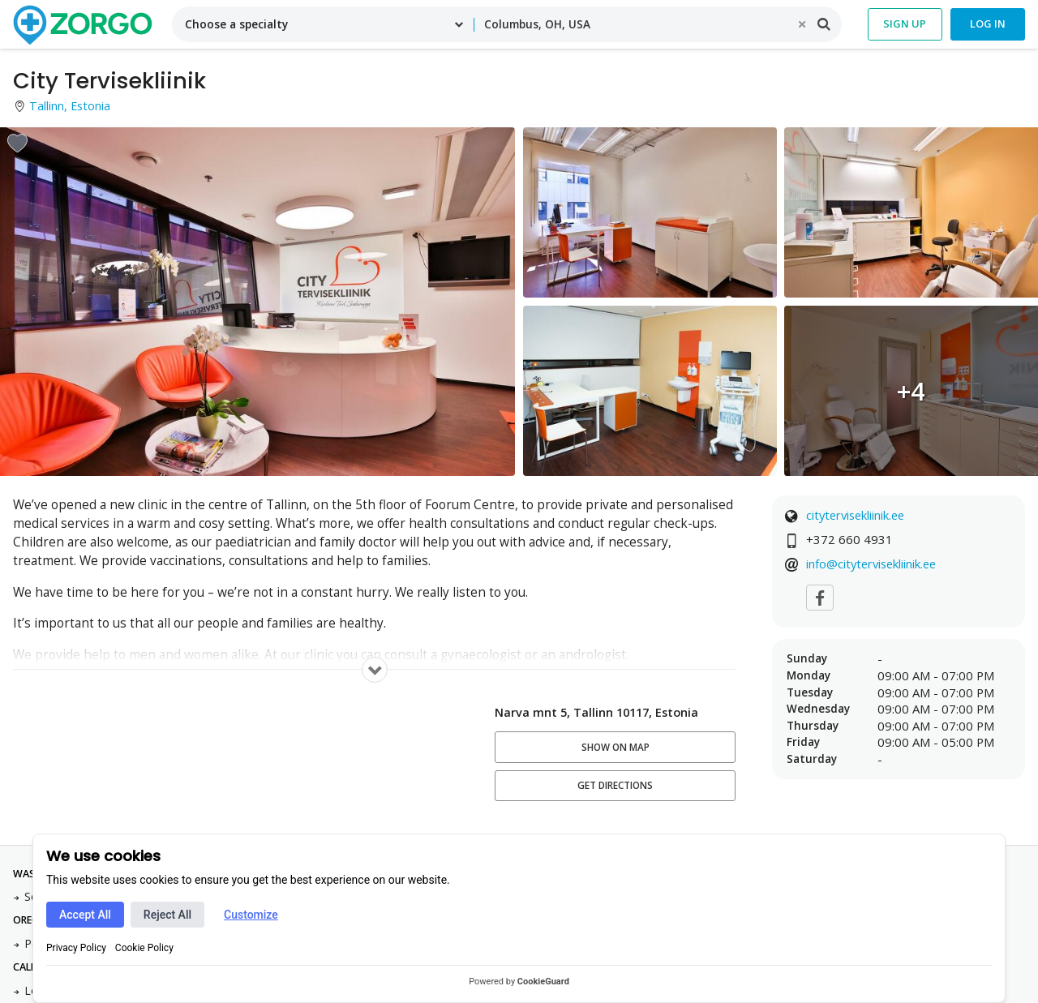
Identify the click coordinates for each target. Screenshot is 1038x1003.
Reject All (167, 914)
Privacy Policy (76, 948)
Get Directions (615, 785)
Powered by (519, 981)
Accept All (85, 914)
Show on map (615, 747)
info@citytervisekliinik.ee (871, 563)
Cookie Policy (144, 948)
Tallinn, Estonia (69, 106)
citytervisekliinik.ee (855, 515)
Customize (251, 914)
